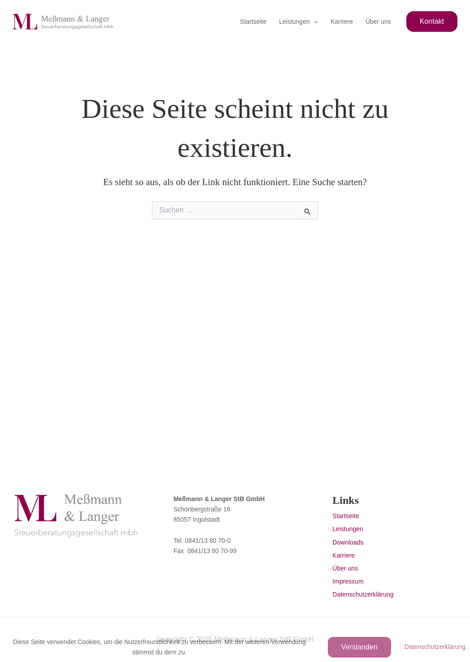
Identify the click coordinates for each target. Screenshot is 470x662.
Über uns (378, 21)
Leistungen (298, 21)
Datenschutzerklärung (362, 594)
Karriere (342, 21)
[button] (314, 21)
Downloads (347, 542)
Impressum (347, 581)
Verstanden (359, 647)
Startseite (253, 21)
